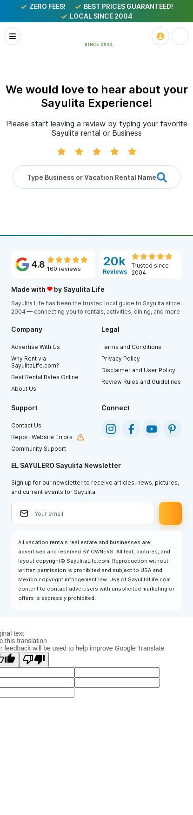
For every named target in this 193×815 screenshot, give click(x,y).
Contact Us (26, 425)
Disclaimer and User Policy (138, 370)
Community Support (38, 448)
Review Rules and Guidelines (141, 381)
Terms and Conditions (131, 346)
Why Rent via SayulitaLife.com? (35, 362)
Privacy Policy (120, 358)
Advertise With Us (35, 346)
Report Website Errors (42, 437)
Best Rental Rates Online (45, 377)
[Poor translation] (34, 659)
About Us (23, 388)
